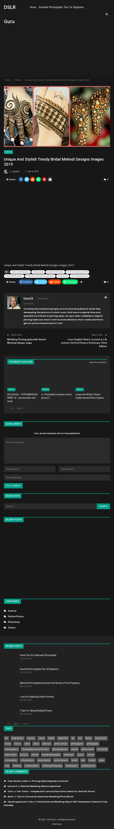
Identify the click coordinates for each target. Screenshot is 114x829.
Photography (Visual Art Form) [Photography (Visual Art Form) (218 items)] (35, 749)
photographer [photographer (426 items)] (77, 743)
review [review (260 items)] (81, 754)
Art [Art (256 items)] (6, 738)
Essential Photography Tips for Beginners (72, 7)
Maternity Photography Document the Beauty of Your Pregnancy (50, 682)
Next (20, 408)
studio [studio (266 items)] (74, 760)
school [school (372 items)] (91, 754)
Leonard (12, 786)
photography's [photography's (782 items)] (11, 749)
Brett (10, 796)
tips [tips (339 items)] (83, 760)
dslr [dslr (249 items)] (80, 738)
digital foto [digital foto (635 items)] (63, 738)
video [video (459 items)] (101, 760)
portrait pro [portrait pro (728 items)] (69, 754)
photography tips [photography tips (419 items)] (60, 749)
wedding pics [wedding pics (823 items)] (72, 765)
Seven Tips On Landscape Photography (38, 655)
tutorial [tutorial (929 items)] (92, 760)
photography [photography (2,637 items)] (92, 743)
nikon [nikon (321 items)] (27, 743)
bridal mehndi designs (14, 276)
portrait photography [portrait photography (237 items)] (51, 754)
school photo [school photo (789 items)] (11, 760)
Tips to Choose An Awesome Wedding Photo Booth (45, 796)
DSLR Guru (57, 824)
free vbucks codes (18, 780)
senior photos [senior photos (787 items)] (44, 760)
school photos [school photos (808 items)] (27, 760)
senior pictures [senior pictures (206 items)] (61, 760)
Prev (11, 408)
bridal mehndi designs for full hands (40, 276)
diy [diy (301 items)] (73, 738)
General (12, 610)
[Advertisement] (57, 52)
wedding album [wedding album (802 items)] (32, 765)
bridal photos (63, 276)
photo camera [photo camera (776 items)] (61, 743)
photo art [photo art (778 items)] (47, 743)
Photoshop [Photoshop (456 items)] (102, 749)
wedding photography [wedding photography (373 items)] (52, 765)
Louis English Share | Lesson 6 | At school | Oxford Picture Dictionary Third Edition (84, 343)
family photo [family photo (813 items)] (100, 738)
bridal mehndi (38, 272)
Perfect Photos (16, 616)
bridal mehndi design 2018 (77, 272)
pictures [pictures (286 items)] (24, 754)
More (100, 7)
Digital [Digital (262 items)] (51, 738)
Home (43, 7)
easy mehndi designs (79, 276)
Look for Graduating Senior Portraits (37, 696)
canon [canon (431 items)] (41, 738)
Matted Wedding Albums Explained (41, 786)
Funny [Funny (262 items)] (8, 743)
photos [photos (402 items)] (75, 749)
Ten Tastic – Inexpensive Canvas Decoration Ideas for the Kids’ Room (56, 791)
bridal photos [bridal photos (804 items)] (17, 738)
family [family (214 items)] (88, 738)
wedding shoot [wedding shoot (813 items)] (88, 765)
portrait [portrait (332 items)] (35, 754)
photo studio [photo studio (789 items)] (10, 754)
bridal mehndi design (55, 272)
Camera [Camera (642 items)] (31, 738)
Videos (8, 152)
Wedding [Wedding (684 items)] (17, 765)
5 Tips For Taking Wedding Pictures (36, 710)
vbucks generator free (20, 801)
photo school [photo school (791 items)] (87, 749)
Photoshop (14, 622)
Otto (10, 791)
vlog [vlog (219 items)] (7, 765)
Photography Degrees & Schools (50, 780)
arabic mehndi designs (20, 272)
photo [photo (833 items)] (36, 743)
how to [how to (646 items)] (18, 743)
